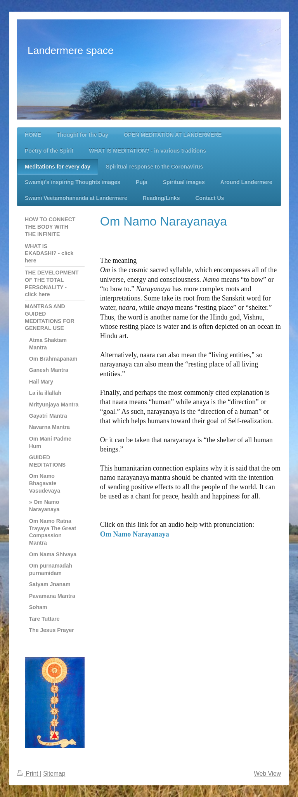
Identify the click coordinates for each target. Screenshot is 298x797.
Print (28, 773)
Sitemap (54, 773)
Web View (267, 773)
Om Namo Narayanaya (134, 534)
